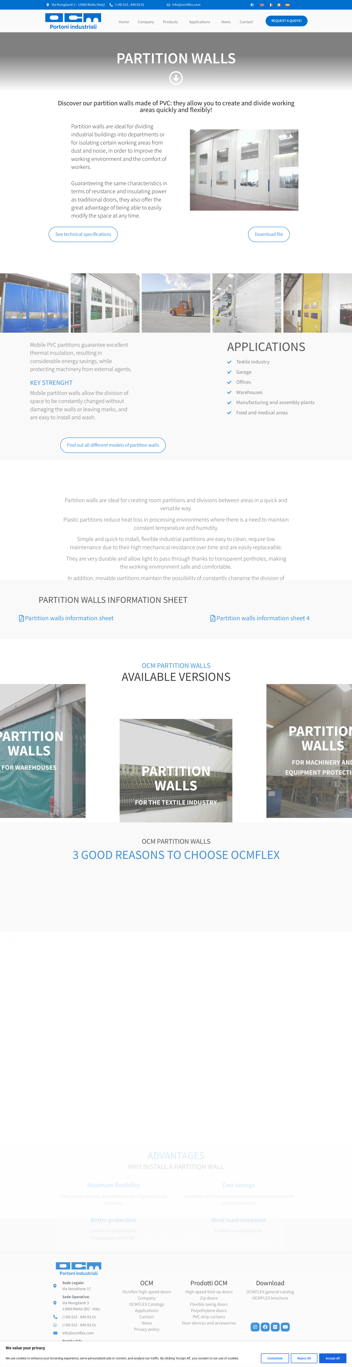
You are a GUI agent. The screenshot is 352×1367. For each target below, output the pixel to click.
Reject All (304, 1358)
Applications (200, 22)
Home (124, 22)
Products (171, 22)
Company (146, 22)
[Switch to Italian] (279, 5)
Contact (246, 22)
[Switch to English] (262, 5)
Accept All (333, 1358)
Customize (275, 1358)
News (226, 22)
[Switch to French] (270, 5)
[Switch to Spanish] (287, 5)
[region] (176, 1354)
